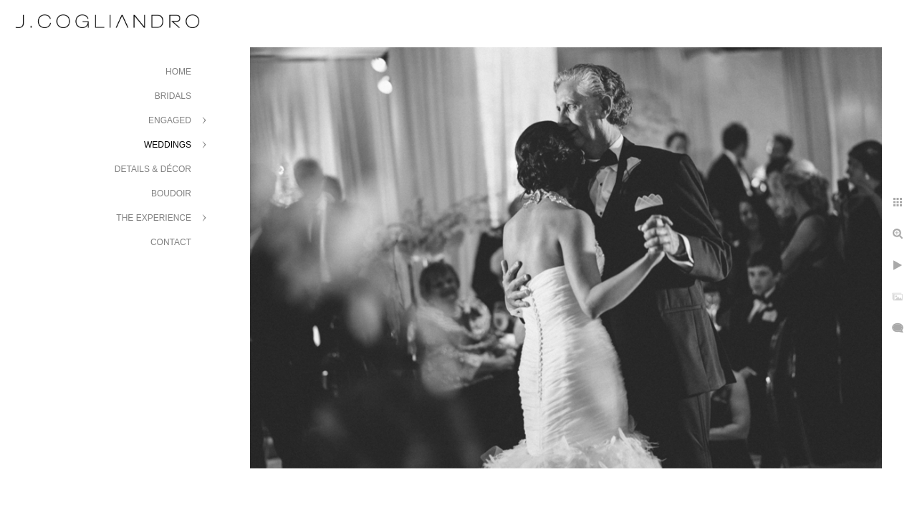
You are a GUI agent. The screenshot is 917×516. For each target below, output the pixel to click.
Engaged (169, 120)
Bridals (173, 96)
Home (178, 72)
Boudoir (171, 193)
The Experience (153, 218)
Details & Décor (153, 169)
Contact (170, 242)
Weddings (167, 145)
